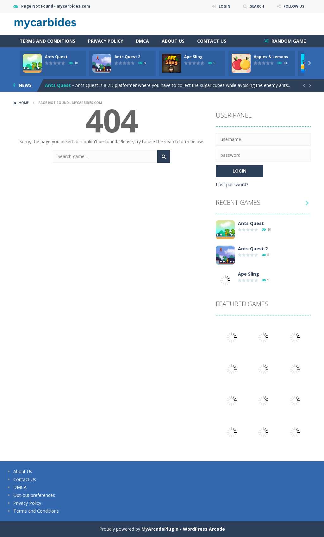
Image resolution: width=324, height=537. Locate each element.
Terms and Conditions (47, 41)
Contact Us (211, 41)
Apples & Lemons (271, 56)
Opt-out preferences (34, 495)
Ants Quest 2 (127, 56)
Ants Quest (56, 56)
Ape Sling (193, 56)
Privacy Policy (105, 41)
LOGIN (221, 6)
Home (24, 103)
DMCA (142, 41)
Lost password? (232, 184)
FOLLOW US (293, 6)
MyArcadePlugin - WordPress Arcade (183, 529)
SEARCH (254, 6)
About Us (173, 41)
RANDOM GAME (288, 41)
